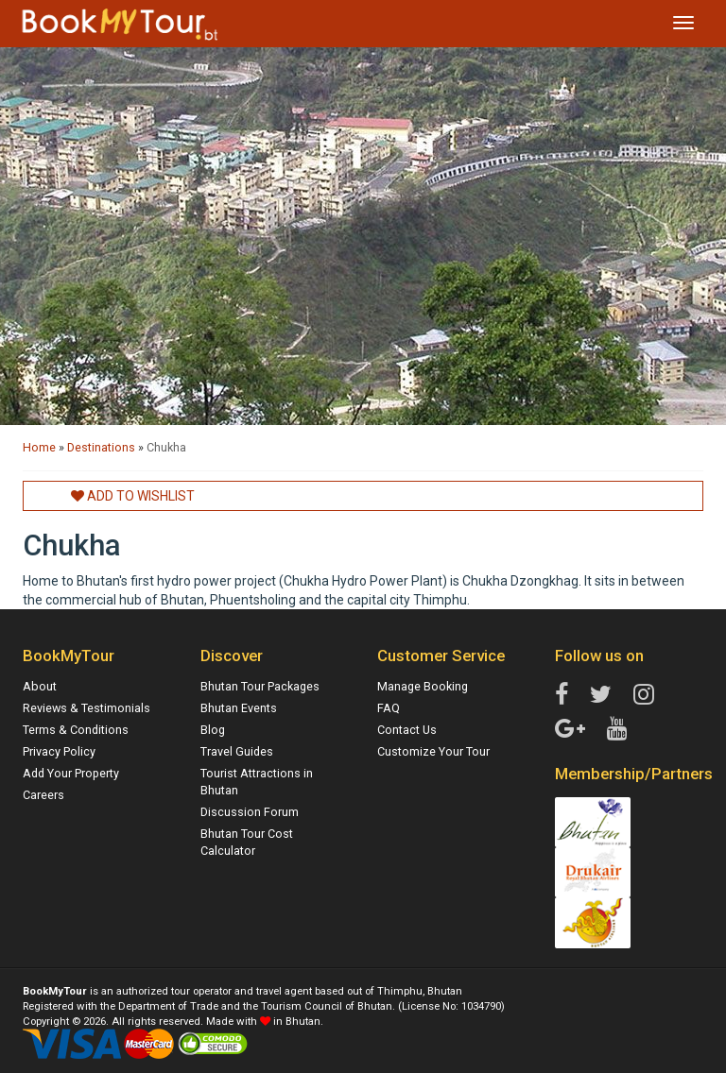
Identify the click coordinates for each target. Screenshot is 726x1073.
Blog (212, 730)
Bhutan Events (238, 708)
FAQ (388, 708)
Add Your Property (71, 773)
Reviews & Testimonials (86, 708)
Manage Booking (422, 686)
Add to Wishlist (133, 495)
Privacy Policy (59, 751)
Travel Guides (236, 751)
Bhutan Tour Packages (260, 686)
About (40, 686)
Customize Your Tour (433, 751)
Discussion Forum (249, 812)
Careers (43, 795)
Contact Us (407, 730)
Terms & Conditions (76, 730)
